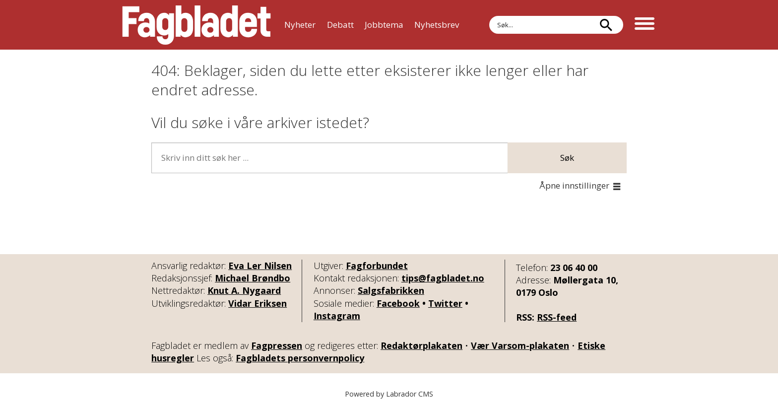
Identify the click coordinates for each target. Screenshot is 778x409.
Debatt (340, 24)
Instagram (337, 316)
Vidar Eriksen (257, 303)
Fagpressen (276, 345)
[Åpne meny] (644, 25)
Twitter (445, 303)
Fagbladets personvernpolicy (300, 358)
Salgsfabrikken (391, 290)
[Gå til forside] (196, 25)
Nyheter (300, 24)
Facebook (398, 303)
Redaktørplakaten (421, 345)
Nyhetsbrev (436, 24)
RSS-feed (557, 317)
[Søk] (605, 25)
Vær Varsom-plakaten (520, 345)
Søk (567, 157)
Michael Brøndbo (252, 278)
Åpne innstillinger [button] (574, 185)
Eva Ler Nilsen (260, 266)
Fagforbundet (377, 266)
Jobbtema (384, 24)
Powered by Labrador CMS (389, 394)
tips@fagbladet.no (442, 278)
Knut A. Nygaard (244, 290)
